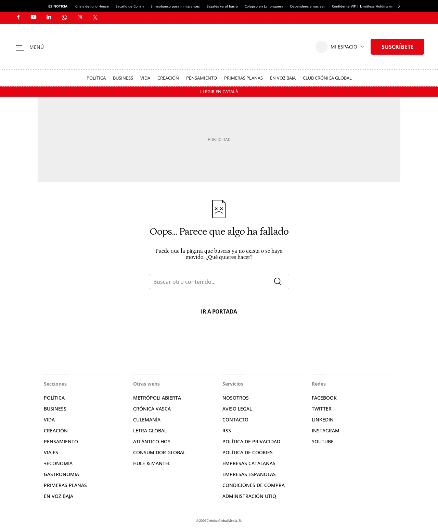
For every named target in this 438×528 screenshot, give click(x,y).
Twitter (322, 408)
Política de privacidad (251, 441)
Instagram (325, 430)
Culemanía (146, 419)
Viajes (51, 452)
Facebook (324, 397)
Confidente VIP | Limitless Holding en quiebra (369, 6)
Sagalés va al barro (222, 6)
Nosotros (235, 397)
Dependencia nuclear (307, 6)
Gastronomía (61, 474)
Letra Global (150, 430)
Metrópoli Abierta (157, 397)
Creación (168, 78)
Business (123, 78)
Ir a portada (219, 311)
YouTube (323, 441)
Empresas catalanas (248, 463)
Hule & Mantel (151, 463)
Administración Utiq (249, 496)
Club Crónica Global (327, 78)
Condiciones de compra (253, 485)
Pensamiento (201, 78)
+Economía (58, 463)
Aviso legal (237, 408)
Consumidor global (159, 452)
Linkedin (323, 419)
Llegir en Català (219, 91)
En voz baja (283, 78)
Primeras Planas (243, 78)
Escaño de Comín (130, 6)
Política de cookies (247, 452)
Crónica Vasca (152, 408)
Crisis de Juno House (92, 6)
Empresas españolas (249, 474)
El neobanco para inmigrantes (175, 6)
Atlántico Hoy (151, 441)
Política (96, 78)
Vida (145, 78)
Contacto (235, 419)
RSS (226, 430)
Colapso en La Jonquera (264, 6)
